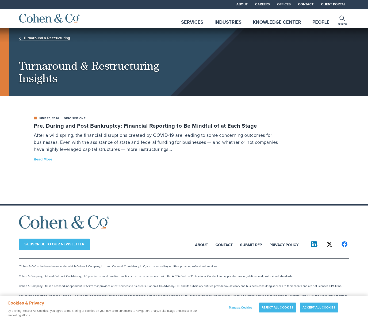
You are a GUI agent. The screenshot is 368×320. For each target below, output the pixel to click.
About (242, 4)
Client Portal (333, 4)
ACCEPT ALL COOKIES (319, 309)
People (321, 22)
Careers (262, 4)
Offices (284, 4)
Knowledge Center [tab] (277, 22)
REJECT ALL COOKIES (277, 309)
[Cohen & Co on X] (329, 244)
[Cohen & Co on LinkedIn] (314, 244)
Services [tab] (192, 22)
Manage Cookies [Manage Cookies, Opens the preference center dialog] (240, 309)
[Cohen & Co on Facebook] (344, 244)
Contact (306, 4)
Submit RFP (251, 244)
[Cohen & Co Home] (49, 18)
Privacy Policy (284, 244)
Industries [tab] (228, 22)
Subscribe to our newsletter (54, 244)
